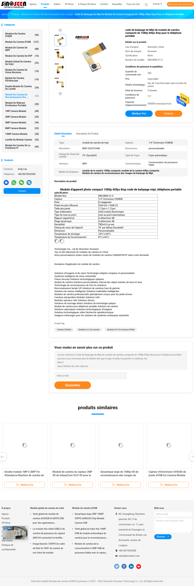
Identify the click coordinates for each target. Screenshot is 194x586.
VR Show (6, 523)
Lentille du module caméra (22, 139)
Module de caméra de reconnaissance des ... (22, 95)
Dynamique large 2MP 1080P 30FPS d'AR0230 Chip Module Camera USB (89, 518)
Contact (22, 191)
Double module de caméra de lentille (22, 87)
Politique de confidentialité (9, 547)
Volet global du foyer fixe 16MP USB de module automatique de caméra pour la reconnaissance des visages (90, 534)
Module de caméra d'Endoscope (22, 79)
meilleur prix (139, 113)
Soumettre (72, 385)
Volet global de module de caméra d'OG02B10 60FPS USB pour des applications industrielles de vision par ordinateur (48, 519)
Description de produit (87, 133)
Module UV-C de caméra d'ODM (121, 330)
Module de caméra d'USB (22, 41)
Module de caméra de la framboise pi (22, 146)
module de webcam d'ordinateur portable (22, 104)
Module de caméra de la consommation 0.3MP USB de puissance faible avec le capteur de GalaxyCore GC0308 (91, 549)
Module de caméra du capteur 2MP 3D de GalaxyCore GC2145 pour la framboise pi (72, 475)
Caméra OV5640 (64, 330)
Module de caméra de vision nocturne (22, 71)
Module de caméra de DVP (22, 55)
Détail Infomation (63, 133)
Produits (6, 518)
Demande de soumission (180, 4)
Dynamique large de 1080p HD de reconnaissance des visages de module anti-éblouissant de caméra (120, 475)
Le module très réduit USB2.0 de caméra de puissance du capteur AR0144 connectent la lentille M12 (49, 534)
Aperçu (5, 514)
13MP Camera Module (22, 134)
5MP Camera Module (22, 122)
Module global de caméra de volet (22, 62)
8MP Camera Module (22, 128)
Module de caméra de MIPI (22, 48)
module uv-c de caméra (89, 330)
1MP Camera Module (22, 111)
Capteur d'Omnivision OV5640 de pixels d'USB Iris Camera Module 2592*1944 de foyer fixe (167, 475)
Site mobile (7, 540)
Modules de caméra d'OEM (22, 34)
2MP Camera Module (22, 116)
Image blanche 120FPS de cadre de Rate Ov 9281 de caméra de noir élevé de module (49, 548)
